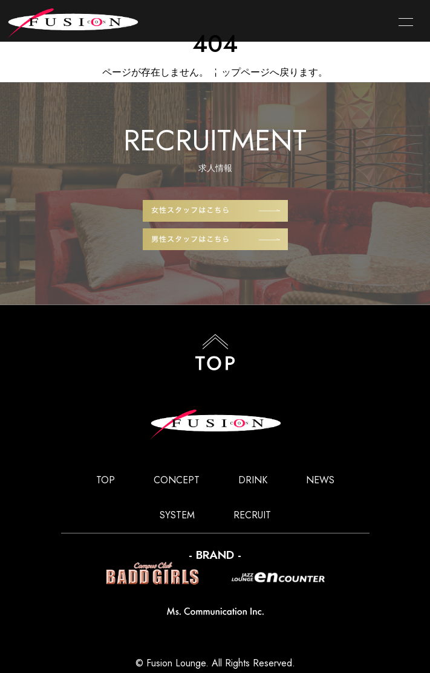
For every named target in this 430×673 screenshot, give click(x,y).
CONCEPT (177, 480)
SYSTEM (177, 515)
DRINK (252, 480)
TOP (105, 480)
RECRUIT (252, 515)
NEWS (320, 480)
